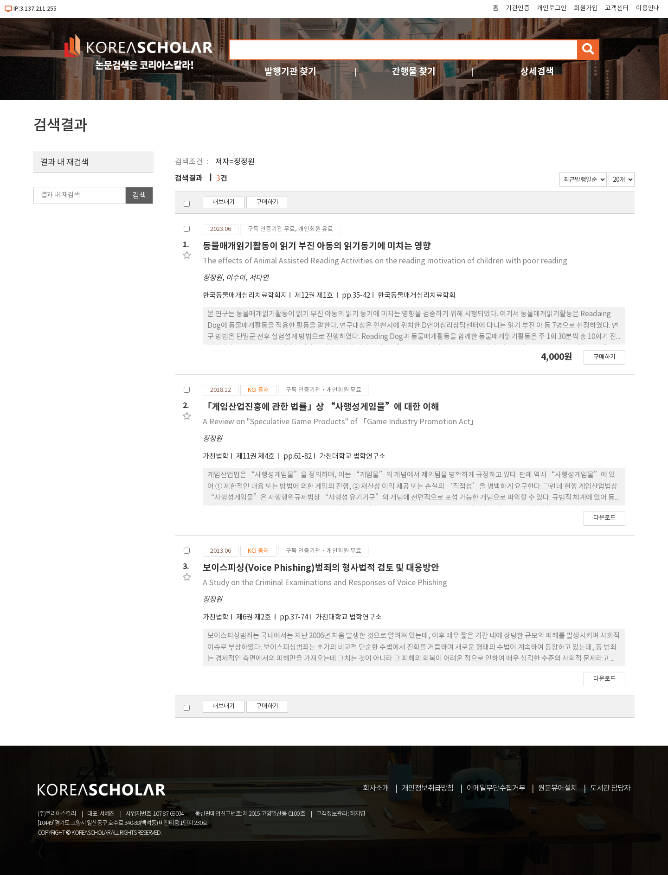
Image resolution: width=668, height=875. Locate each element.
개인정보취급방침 (428, 788)
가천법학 (216, 456)
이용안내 (648, 8)
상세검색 (537, 71)
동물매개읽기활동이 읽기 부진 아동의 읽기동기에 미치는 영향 (317, 246)
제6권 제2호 (254, 617)
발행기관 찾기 (290, 71)
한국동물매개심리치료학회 (417, 296)
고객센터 (617, 8)
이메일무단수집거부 (496, 788)
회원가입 (586, 8)
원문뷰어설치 (557, 788)
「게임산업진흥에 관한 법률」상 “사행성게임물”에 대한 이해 (321, 407)
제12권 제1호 (314, 296)
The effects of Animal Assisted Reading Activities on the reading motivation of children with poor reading (385, 261)
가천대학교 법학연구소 (352, 456)
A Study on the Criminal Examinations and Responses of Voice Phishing (325, 583)
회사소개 (376, 788)
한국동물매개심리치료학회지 (245, 296)
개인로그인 (552, 8)
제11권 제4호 (256, 456)
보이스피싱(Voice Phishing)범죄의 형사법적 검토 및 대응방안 (321, 567)
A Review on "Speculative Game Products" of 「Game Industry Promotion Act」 (340, 422)
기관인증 (518, 8)
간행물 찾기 (414, 71)
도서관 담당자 (610, 788)
